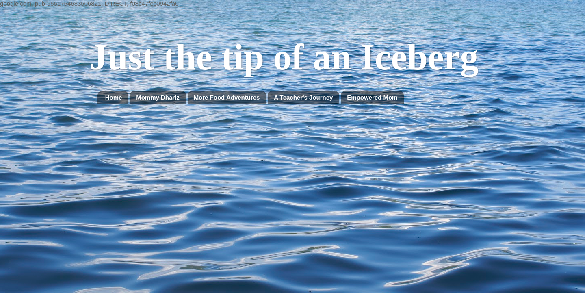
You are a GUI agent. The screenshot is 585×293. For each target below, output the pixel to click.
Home (113, 97)
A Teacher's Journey (303, 97)
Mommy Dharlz (158, 97)
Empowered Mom (372, 97)
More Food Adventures (227, 97)
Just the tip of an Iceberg (283, 57)
